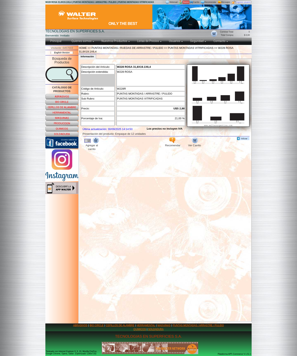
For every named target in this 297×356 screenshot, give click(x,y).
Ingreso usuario (243, 2)
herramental (62, 112)
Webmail (174, 2)
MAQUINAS (164, 325)
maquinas (62, 117)
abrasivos (62, 96)
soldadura (62, 134)
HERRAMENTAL (146, 325)
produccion (62, 123)
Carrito (196, 2)
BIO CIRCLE (97, 325)
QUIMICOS (139, 329)
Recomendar (210, 2)
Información (87, 56)
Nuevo (186, 2)
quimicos (62, 128)
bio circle (61, 101)
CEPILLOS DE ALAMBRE (120, 325)
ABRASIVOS (80, 325)
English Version (62, 53)
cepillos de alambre (62, 107)
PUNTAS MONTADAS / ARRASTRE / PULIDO (198, 325)
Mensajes (225, 2)
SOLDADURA (156, 329)
